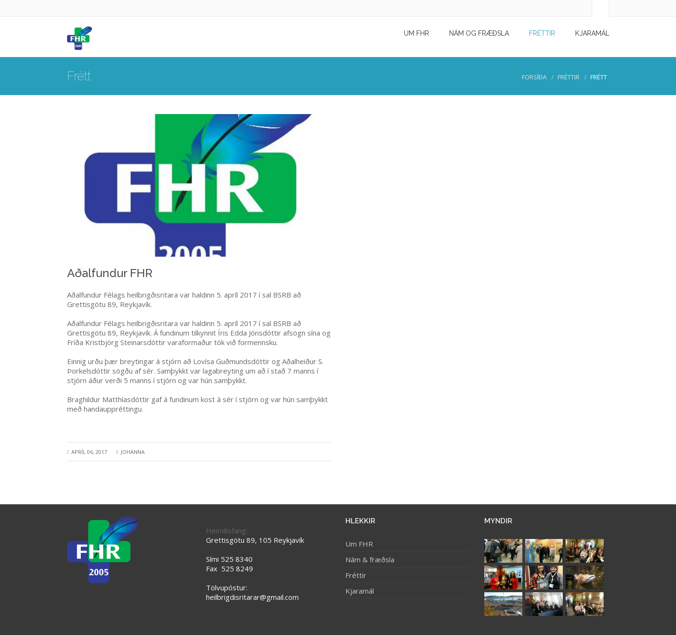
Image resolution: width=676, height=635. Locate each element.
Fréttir (568, 77)
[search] (608, 9)
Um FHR (359, 543)
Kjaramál (359, 591)
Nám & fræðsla (369, 559)
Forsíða (534, 77)
